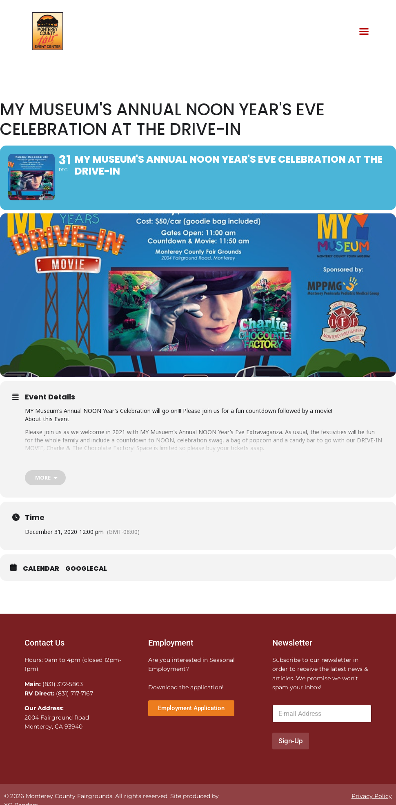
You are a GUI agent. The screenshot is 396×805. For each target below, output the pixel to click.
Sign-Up (290, 750)
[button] (364, 31)
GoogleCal (86, 578)
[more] (45, 486)
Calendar (41, 578)
